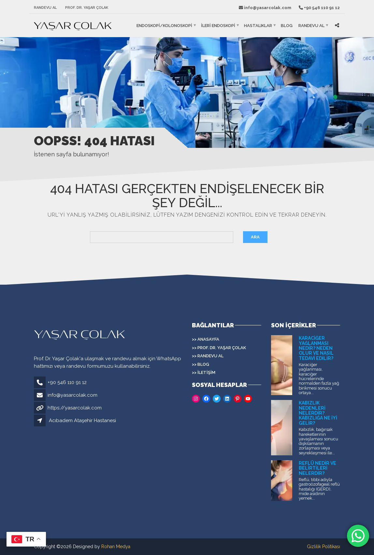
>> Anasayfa (205, 339)
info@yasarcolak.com (72, 395)
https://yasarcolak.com (75, 408)
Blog (287, 25)
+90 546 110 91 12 (67, 382)
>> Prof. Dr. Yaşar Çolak (219, 347)
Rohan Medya (115, 546)
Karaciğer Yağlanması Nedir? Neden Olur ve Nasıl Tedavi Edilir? (316, 348)
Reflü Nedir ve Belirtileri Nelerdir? (317, 468)
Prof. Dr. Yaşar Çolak (86, 8)
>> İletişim (203, 372)
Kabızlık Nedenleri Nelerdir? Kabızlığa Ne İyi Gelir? (318, 413)
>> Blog (200, 364)
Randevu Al (45, 8)
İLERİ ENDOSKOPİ (218, 25)
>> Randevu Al (207, 355)
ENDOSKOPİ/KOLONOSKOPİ (164, 25)
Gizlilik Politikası (323, 546)
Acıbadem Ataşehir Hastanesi (82, 420)
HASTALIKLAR (258, 25)
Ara (255, 237)
